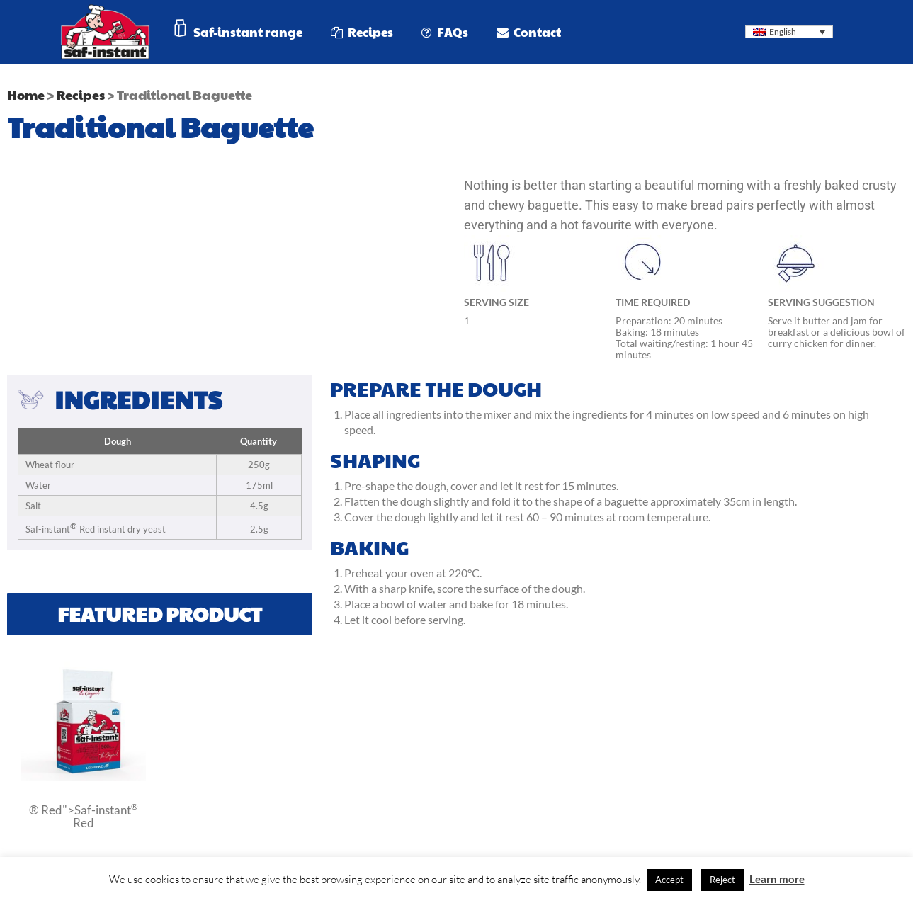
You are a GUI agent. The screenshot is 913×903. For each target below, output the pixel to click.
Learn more (777, 879)
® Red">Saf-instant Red (83, 815)
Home (26, 94)
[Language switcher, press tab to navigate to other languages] (789, 32)
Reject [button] (722, 879)
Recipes (81, 94)
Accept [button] (669, 879)
